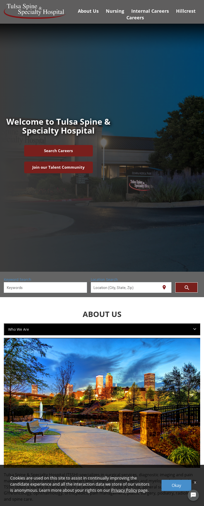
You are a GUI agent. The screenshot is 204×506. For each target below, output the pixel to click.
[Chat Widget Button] (193, 495)
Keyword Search (17, 279)
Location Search (104, 279)
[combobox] (45, 287)
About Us (88, 11)
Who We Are (18, 329)
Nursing (115, 11)
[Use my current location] (164, 287)
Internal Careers (150, 11)
